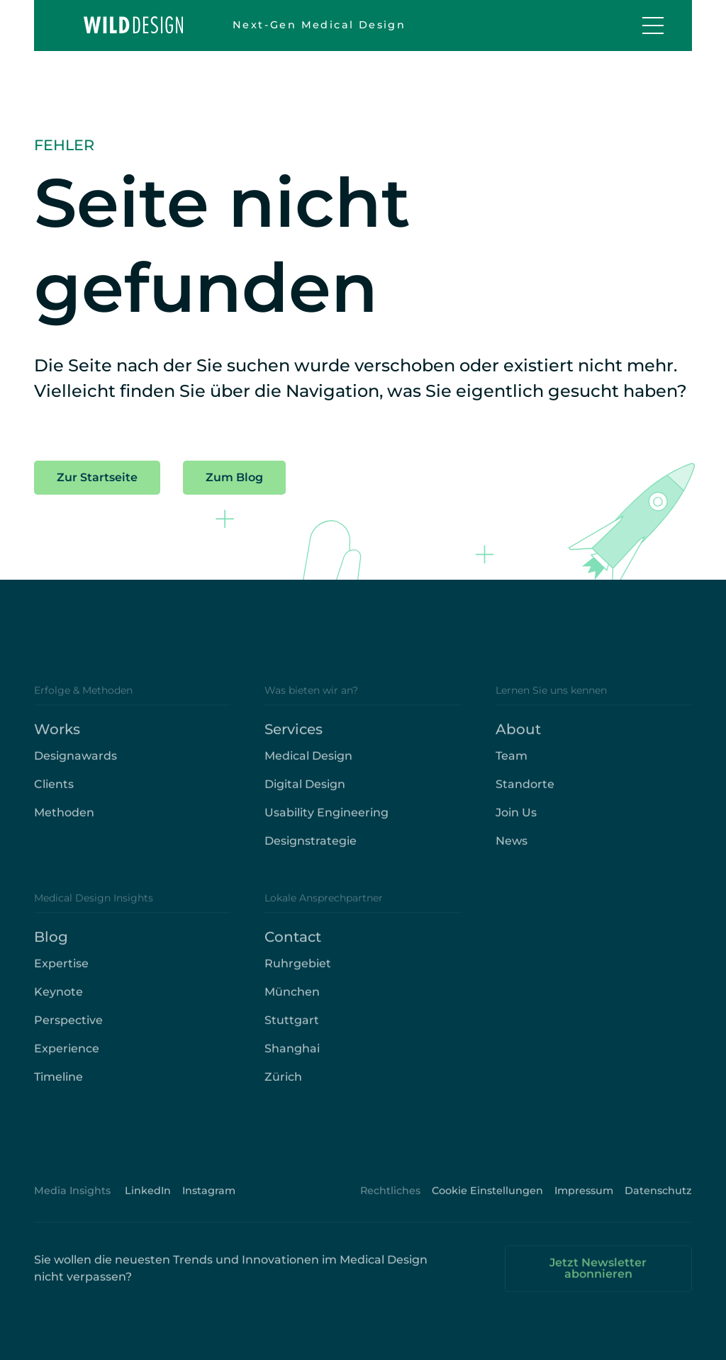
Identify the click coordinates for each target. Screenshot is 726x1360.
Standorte (525, 792)
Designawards (75, 764)
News (511, 849)
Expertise (61, 972)
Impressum (583, 1199)
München (292, 1000)
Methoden (64, 821)
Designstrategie (310, 849)
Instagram (208, 1199)
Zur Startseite (97, 477)
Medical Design (308, 764)
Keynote (58, 1000)
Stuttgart (291, 1028)
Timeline (58, 1085)
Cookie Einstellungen (487, 1199)
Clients (54, 792)
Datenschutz (658, 1199)
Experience (66, 1057)
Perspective (68, 1028)
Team (511, 764)
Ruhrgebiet (297, 972)
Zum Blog (234, 477)
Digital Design (304, 792)
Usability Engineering (326, 821)
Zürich (283, 1085)
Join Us (516, 821)
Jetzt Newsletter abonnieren (598, 1276)
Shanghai (292, 1057)
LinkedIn (148, 1199)
